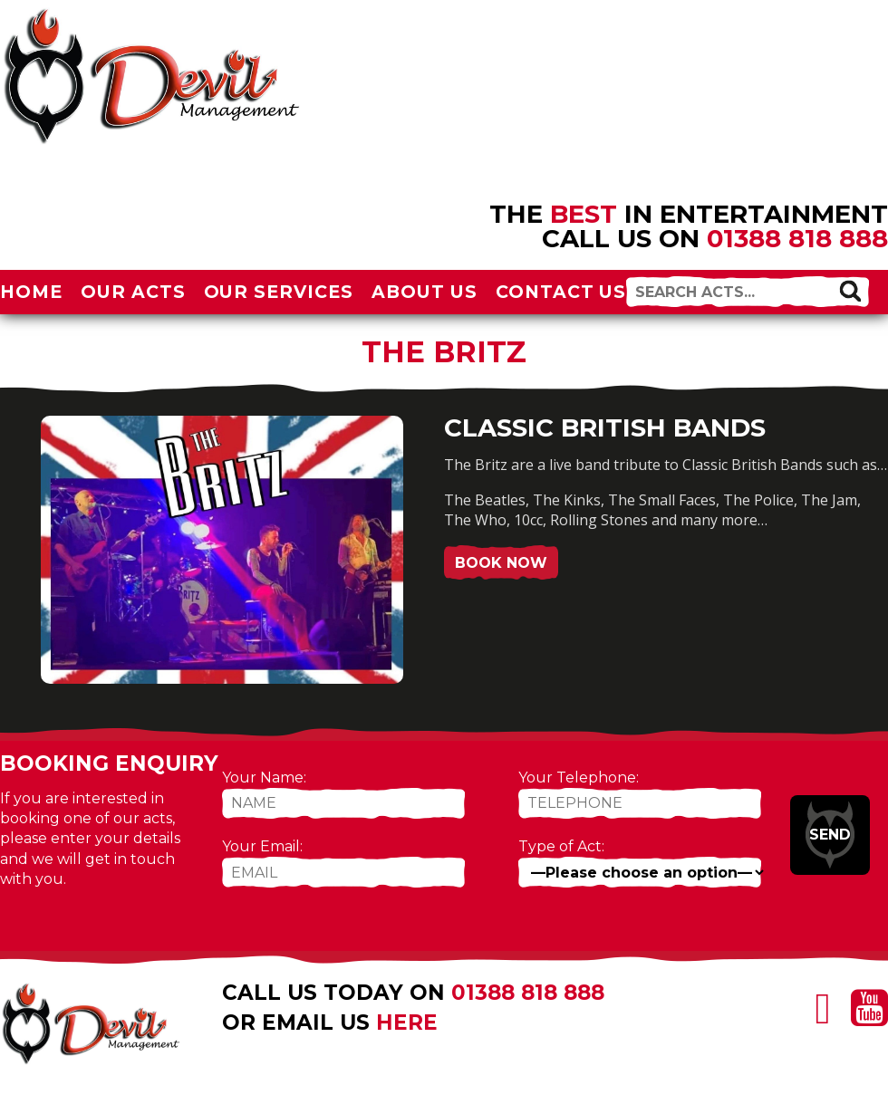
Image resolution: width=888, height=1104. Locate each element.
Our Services (279, 291)
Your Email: (262, 846)
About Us (425, 291)
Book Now (501, 562)
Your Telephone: (578, 777)
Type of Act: (561, 846)
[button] (850, 291)
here (407, 1022)
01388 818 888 (797, 238)
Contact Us (561, 291)
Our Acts (133, 291)
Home (31, 291)
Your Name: (264, 777)
